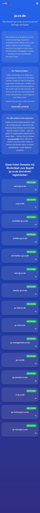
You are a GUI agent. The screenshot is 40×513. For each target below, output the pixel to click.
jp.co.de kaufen (14, 139)
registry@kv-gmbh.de (20, 106)
